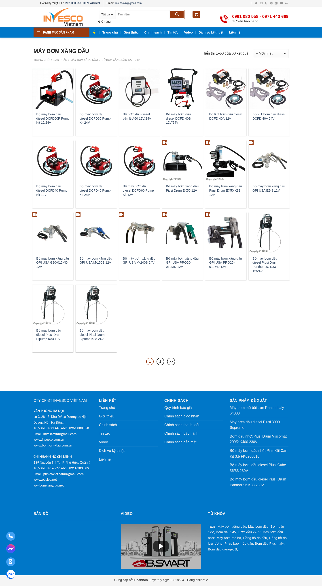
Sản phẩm (60, 59)
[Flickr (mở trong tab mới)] (286, 3)
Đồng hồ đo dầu (255, 538)
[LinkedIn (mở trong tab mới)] (276, 3)
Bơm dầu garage (220, 549)
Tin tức (172, 32)
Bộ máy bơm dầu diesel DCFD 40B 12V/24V (178, 118)
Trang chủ (110, 32)
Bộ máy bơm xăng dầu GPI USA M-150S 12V (96, 260)
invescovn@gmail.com (128, 3)
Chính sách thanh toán (182, 425)
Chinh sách (153, 32)
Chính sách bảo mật (180, 442)
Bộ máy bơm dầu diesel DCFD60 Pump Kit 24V (95, 118)
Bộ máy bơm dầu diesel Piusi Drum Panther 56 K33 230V (258, 482)
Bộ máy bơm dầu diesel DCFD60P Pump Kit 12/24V (53, 118)
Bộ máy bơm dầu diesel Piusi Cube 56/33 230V (258, 468)
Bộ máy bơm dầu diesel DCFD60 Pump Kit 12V (138, 190)
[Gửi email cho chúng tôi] (261, 3)
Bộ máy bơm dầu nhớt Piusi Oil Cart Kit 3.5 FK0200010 (259, 453)
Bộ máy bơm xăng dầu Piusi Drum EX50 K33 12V (225, 190)
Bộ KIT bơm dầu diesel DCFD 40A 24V (268, 116)
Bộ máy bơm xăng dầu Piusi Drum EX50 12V (182, 188)
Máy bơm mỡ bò (229, 538)
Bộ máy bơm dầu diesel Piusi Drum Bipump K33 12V (48, 335)
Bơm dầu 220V (249, 532)
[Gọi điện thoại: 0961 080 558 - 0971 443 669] (11, 536)
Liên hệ (234, 32)
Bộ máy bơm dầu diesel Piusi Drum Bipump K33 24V (92, 335)
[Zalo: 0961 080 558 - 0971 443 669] (11, 575)
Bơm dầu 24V (226, 532)
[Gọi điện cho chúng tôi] (266, 3)
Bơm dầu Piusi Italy (269, 543)
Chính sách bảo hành (181, 433)
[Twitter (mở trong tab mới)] (256, 3)
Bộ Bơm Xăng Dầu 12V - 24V (120, 59)
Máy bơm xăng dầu (232, 526)
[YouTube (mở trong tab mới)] (281, 3)
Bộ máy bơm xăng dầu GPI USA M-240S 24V (139, 260)
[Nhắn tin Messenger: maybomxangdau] (11, 549)
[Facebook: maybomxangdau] (11, 562)
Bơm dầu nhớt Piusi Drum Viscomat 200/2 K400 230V (258, 439)
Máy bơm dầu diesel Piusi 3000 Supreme (255, 425)
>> (171, 361)
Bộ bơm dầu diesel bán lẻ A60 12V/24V (137, 116)
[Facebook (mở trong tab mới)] (251, 3)
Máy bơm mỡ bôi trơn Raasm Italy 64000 (257, 410)
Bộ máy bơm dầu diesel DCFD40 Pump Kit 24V (95, 190)
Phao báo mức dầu (239, 543)
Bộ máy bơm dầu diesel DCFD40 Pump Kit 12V (51, 190)
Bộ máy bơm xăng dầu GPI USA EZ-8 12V (268, 188)
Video (188, 32)
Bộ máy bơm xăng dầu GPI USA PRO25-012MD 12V (225, 263)
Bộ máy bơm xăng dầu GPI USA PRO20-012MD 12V (182, 263)
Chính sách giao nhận (181, 416)
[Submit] (177, 14)
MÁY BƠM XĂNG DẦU (84, 59)
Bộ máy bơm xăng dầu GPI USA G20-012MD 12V (52, 263)
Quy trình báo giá (178, 408)
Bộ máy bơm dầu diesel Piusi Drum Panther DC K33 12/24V (265, 265)
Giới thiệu (131, 32)
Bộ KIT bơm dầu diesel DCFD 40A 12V (225, 116)
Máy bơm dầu (258, 526)
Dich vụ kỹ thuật (211, 32)
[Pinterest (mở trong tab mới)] (271, 3)
